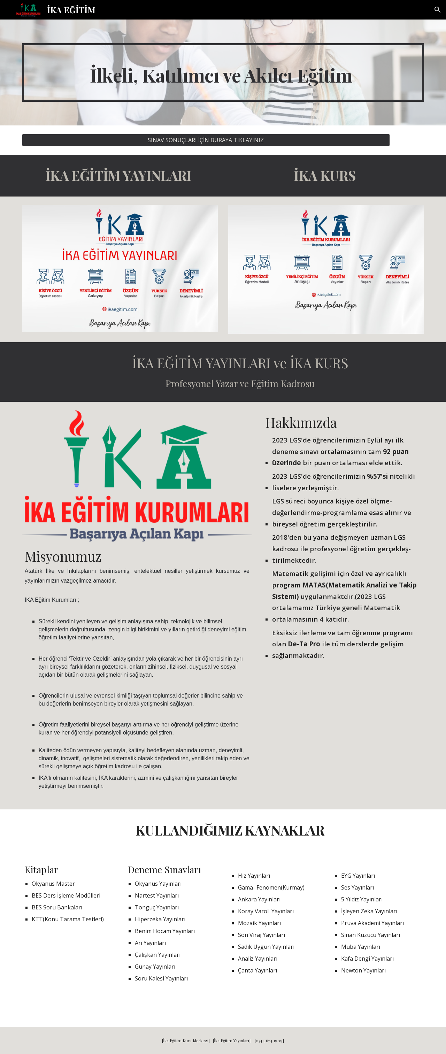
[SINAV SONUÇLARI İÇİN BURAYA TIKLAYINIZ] (206, 140)
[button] (437, 9)
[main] (223, 72)
